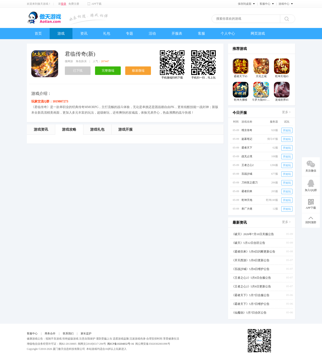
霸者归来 (247, 191)
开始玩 (287, 130)
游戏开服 (125, 129)
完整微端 (108, 70)
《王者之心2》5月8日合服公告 (251, 277)
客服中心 (32, 333)
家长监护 (86, 333)
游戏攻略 (69, 129)
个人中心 (228, 33)
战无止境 (247, 156)
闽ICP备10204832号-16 (120, 343)
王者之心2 (248, 165)
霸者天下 (247, 147)
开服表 (177, 33)
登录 (63, 3)
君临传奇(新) (80, 54)
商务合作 (50, 333)
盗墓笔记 (247, 138)
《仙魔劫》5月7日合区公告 (249, 312)
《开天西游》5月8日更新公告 (250, 260)
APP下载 (96, 3)
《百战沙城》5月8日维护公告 (250, 269)
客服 (201, 33)
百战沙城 (247, 173)
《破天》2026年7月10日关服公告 (253, 234)
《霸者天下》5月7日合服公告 (250, 295)
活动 (152, 33)
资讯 (83, 33)
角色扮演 (81, 61)
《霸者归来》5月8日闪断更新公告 (253, 251)
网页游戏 (258, 33)
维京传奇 (247, 130)
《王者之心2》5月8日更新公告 (251, 286)
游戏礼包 (97, 129)
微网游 (69, 61)
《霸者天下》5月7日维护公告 (250, 304)
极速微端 (138, 70)
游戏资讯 (41, 129)
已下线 (78, 70)
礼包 (106, 33)
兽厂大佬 (247, 208)
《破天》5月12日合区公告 (248, 242)
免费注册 (73, 3)
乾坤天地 (247, 200)
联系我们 (68, 333)
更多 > (286, 112)
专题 (129, 33)
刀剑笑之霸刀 (250, 182)
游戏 (61, 33)
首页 (38, 33)
